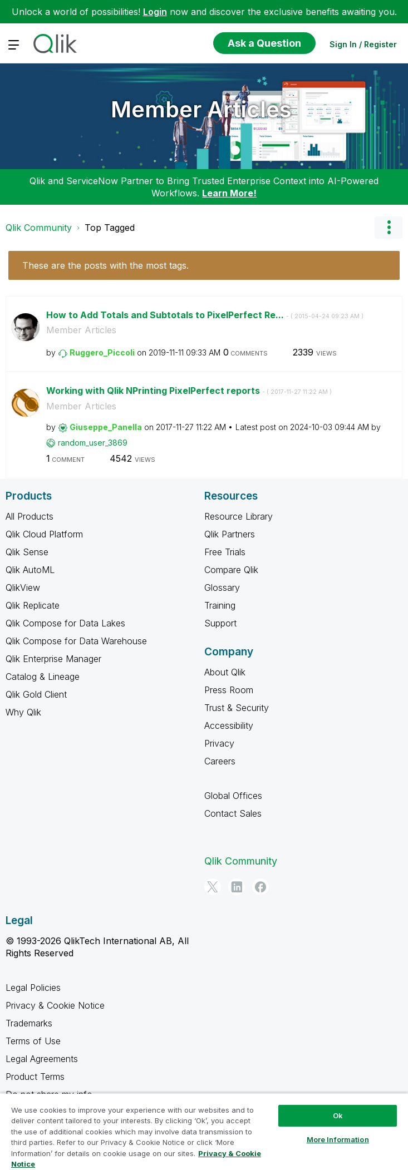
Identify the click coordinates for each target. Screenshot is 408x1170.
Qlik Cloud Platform (44, 534)
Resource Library (238, 516)
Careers (219, 761)
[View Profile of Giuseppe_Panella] (106, 427)
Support (220, 623)
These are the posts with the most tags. (105, 265)
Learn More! (229, 193)
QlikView (23, 587)
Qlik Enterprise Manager (53, 658)
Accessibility (228, 725)
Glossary (222, 587)
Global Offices (233, 795)
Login (155, 11)
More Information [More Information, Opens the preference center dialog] (338, 1139)
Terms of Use (33, 1040)
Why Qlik (23, 712)
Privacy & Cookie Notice (55, 1005)
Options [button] (388, 227)
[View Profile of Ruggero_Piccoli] (102, 352)
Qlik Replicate (33, 605)
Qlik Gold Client (36, 694)
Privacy (219, 743)
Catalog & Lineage (43, 676)
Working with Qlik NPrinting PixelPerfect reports (189, 390)
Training (219, 605)
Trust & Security (236, 707)
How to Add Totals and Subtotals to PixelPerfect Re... (204, 314)
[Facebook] (260, 886)
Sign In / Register (363, 44)
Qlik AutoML (30, 569)
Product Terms (35, 1076)
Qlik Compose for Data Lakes (65, 623)
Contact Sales (233, 813)
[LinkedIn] (236, 886)
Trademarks (29, 1023)
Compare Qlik (231, 569)
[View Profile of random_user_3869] (92, 442)
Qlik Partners (229, 534)
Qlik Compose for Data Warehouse (76, 640)
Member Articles (201, 109)
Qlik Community (39, 227)
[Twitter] (212, 886)
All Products (29, 516)
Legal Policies (33, 987)
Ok (338, 1115)
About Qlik (224, 672)
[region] (204, 1131)
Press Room (228, 689)
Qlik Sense (27, 551)
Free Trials (224, 551)
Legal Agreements (42, 1058)
